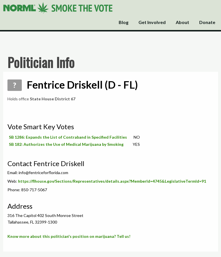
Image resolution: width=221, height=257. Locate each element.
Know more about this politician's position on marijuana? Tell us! (68, 236)
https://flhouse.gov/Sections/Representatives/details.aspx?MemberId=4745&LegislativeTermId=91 (112, 181)
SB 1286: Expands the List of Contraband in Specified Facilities (68, 137)
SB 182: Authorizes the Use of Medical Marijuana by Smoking (66, 144)
